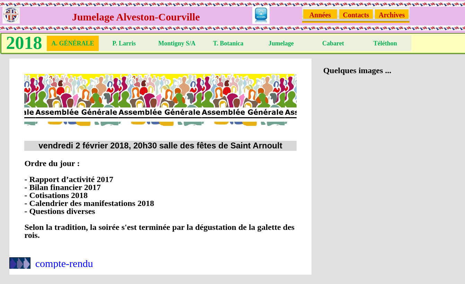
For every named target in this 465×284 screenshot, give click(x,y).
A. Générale (72, 43)
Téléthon (385, 43)
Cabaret (333, 43)
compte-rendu (64, 263)
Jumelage (281, 43)
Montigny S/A (177, 43)
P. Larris (124, 43)
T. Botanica (229, 43)
